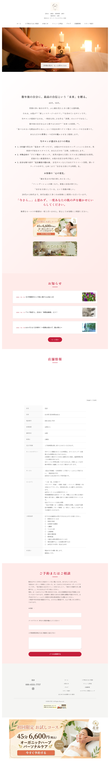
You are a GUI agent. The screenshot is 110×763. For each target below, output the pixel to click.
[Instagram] (33, 691)
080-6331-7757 (33, 686)
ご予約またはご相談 (32, 23)
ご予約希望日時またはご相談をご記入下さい (42, 633)
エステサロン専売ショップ (87, 693)
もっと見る (55, 339)
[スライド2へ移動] (56, 70)
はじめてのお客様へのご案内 (66, 696)
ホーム (19, 23)
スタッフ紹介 (88, 23)
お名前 (32, 608)
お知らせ (45, 23)
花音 (33, 682)
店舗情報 (78, 23)
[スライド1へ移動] (54, 70)
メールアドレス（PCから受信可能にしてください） (46, 621)
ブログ (68, 23)
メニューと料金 (57, 23)
